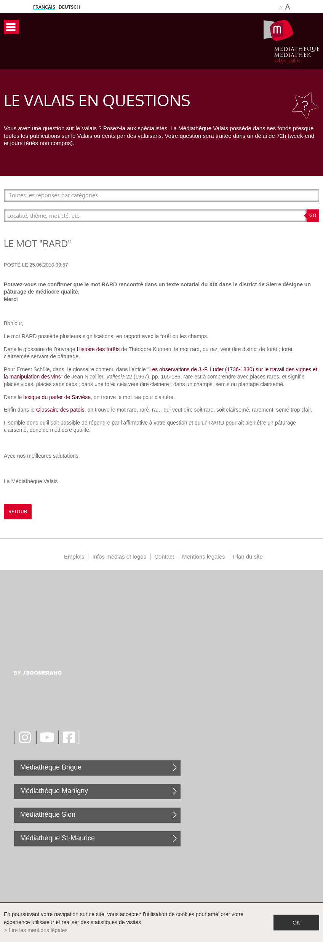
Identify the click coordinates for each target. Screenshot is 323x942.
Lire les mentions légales (38, 930)
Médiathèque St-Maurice (57, 838)
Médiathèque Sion (47, 814)
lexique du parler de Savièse (57, 397)
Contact (164, 556)
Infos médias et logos (119, 556)
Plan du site (248, 556)
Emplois (74, 556)
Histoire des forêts (98, 349)
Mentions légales (203, 556)
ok (296, 922)
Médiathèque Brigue (51, 767)
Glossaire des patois (60, 410)
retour (17, 512)
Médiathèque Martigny (54, 791)
